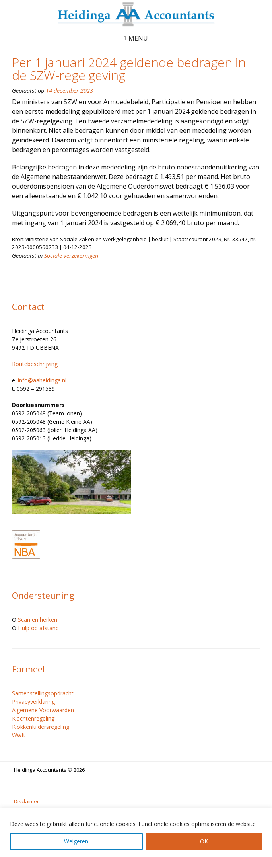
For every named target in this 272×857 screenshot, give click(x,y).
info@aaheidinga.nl (42, 380)
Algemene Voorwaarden (43, 710)
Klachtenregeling (33, 718)
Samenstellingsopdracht (43, 693)
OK (204, 841)
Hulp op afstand (38, 628)
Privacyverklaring (33, 701)
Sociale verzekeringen (71, 255)
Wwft (18, 735)
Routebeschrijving (35, 364)
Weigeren (76, 841)
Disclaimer (26, 801)
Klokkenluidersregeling (40, 726)
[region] (136, 832)
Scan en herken (37, 619)
